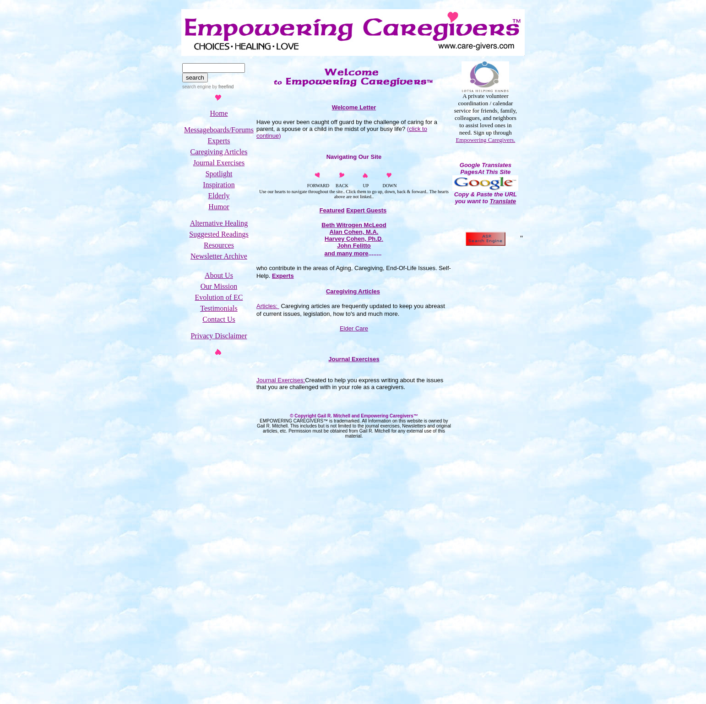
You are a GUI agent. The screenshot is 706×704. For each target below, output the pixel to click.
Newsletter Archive (218, 256)
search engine (196, 86)
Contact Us (218, 319)
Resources (219, 245)
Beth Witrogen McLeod (353, 225)
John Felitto (354, 245)
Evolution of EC (219, 297)
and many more (346, 253)
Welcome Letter (354, 107)
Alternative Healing (219, 223)
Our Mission (219, 286)
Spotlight (219, 174)
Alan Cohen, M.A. (354, 231)
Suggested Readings (218, 234)
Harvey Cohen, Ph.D (353, 238)
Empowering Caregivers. (485, 139)
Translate (502, 201)
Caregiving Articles (219, 152)
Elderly (218, 196)
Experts (219, 141)
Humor (218, 207)
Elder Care (354, 328)
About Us (219, 275)
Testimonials (219, 308)
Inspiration (218, 185)
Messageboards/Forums (219, 130)
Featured (332, 210)
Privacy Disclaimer (218, 336)
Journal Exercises (218, 163)
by (222, 86)
